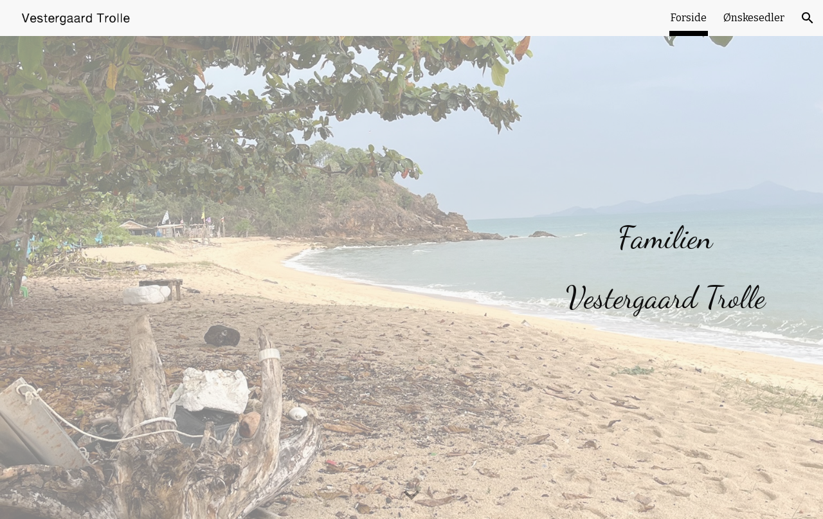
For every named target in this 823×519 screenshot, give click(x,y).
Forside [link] (689, 18)
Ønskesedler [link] (753, 18)
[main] (665, 260)
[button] (807, 18)
